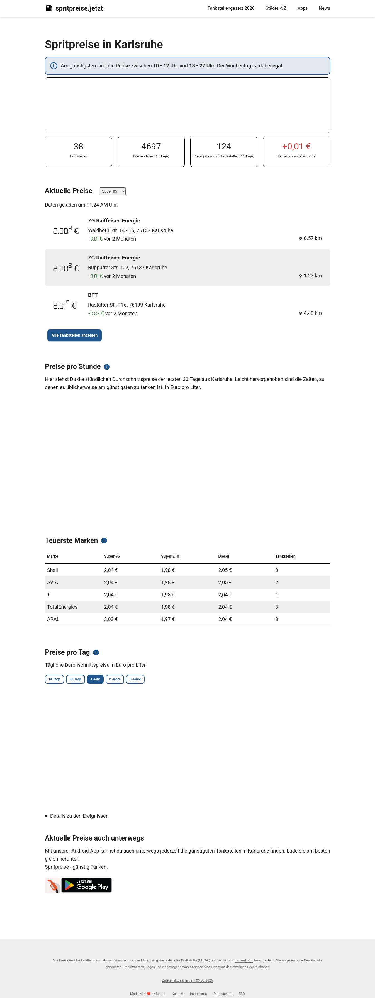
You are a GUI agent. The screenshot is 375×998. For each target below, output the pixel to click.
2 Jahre (142, 680)
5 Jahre (171, 680)
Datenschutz (222, 994)
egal (277, 66)
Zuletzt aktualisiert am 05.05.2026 (187, 980)
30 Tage (87, 680)
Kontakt (177, 994)
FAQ (242, 994)
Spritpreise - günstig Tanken (76, 868)
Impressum (198, 994)
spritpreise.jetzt (74, 8)
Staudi (160, 994)
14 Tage (58, 680)
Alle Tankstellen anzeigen (75, 335)
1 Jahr (115, 680)
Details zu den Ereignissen (79, 817)
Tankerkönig (244, 960)
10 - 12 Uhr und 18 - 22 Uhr (183, 66)
